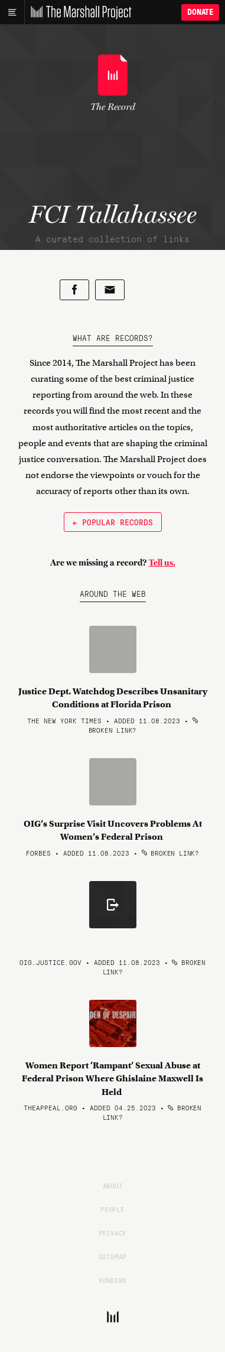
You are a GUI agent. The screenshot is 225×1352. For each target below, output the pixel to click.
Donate (200, 12)
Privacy (113, 1232)
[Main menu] (12, 12)
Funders (113, 1280)
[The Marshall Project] (78, 12)
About (113, 1185)
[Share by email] (110, 290)
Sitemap (113, 1256)
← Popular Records (113, 521)
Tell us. (162, 562)
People (112, 1209)
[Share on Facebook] (74, 290)
